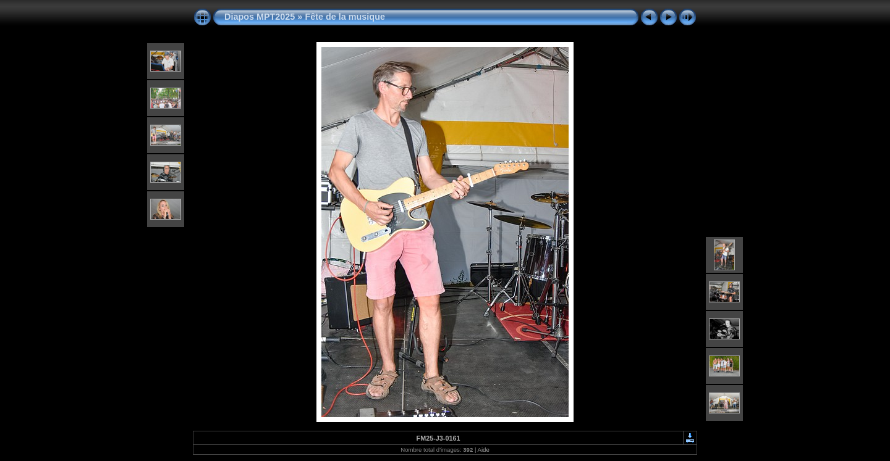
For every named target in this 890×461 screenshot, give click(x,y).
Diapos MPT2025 (259, 17)
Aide (484, 449)
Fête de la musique (345, 17)
